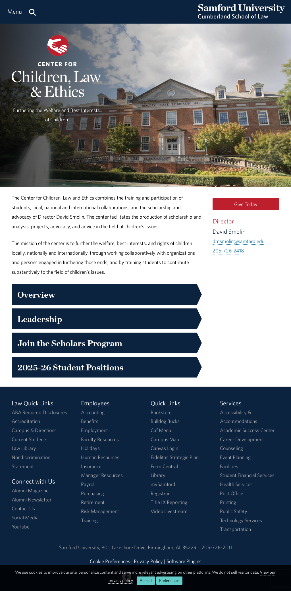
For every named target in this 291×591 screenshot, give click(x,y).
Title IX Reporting (169, 502)
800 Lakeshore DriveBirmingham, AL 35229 (148, 547)
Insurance (91, 466)
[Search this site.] (32, 12)
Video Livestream (169, 511)
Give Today (245, 204)
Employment (94, 430)
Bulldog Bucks (165, 421)
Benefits (89, 421)
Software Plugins (184, 561)
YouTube (21, 526)
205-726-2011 (216, 547)
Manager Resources (102, 475)
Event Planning (235, 457)
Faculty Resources (100, 439)
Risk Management (100, 511)
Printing (228, 502)
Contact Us (23, 508)
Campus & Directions (34, 430)
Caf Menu (161, 430)
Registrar (160, 493)
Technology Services (241, 520)
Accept (146, 580)
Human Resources (100, 457)
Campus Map (165, 439)
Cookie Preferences (110, 561)
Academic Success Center (247, 430)
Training (89, 520)
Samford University (80, 547)
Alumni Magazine (30, 490)
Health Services (236, 484)
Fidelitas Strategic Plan (175, 457)
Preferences (169, 580)
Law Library (24, 448)
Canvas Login (164, 448)
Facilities (229, 466)
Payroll (88, 484)
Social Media (25, 517)
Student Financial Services (247, 475)
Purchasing (92, 493)
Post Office (231, 493)
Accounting (93, 412)
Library (158, 475)
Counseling (231, 448)
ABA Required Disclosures (39, 412)
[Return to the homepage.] (241, 17)
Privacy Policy (148, 561)
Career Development (242, 439)
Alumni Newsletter (31, 499)
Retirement (93, 502)
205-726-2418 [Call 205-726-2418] (228, 250)
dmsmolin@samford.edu (239, 241)
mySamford (163, 484)
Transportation (235, 529)
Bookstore (161, 412)
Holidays (90, 448)
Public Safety (233, 511)
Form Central (164, 466)
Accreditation (26, 421)
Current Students (29, 439)
